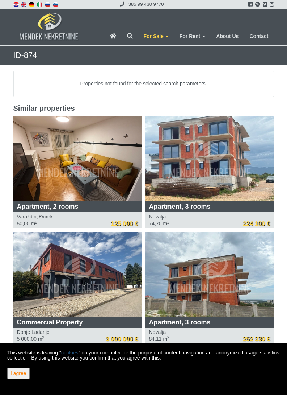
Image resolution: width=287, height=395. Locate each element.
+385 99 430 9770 (142, 4)
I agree (18, 373)
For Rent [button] (192, 36)
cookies (69, 353)
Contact (258, 36)
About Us (227, 36)
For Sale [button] (156, 36)
